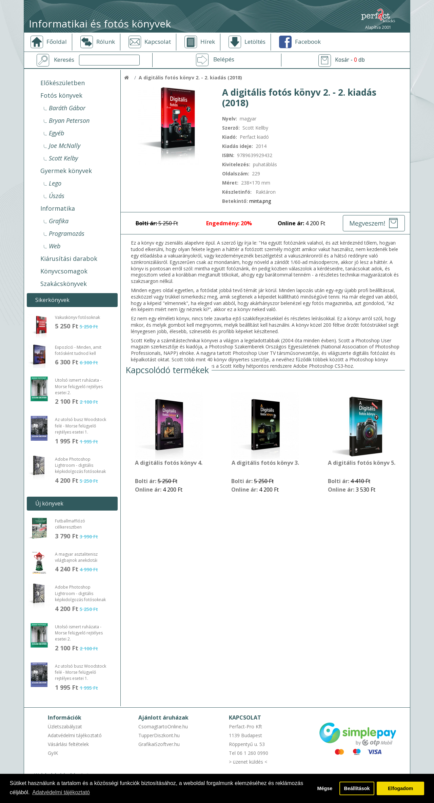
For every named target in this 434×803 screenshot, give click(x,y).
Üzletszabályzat (65, 726)
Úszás (56, 196)
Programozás (66, 233)
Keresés (64, 59)
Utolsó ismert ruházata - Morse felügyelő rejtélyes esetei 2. (79, 386)
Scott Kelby (63, 158)
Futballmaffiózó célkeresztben (70, 524)
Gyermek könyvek (66, 171)
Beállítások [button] (357, 788)
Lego (55, 183)
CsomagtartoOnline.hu (163, 726)
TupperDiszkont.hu (159, 735)
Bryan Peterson (69, 120)
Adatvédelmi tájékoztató (75, 735)
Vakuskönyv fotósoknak (77, 317)
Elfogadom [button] (400, 788)
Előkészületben (62, 83)
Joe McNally (64, 145)
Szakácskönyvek (63, 284)
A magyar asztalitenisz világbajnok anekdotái (76, 557)
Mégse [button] (324, 788)
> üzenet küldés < (248, 762)
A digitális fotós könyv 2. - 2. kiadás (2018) (190, 77)
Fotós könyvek (61, 95)
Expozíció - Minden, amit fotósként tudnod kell (78, 350)
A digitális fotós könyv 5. (361, 463)
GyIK (53, 753)
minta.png (260, 201)
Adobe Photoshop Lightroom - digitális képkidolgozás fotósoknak (80, 465)
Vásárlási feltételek (68, 744)
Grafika (58, 221)
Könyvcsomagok (63, 271)
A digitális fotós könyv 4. (168, 463)
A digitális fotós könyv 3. (265, 463)
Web (54, 246)
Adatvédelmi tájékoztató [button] (61, 792)
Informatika (57, 208)
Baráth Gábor (67, 108)
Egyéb (56, 133)
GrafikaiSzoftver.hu (159, 744)
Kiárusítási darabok (68, 258)
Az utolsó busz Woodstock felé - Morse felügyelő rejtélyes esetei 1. (80, 426)
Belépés (223, 59)
